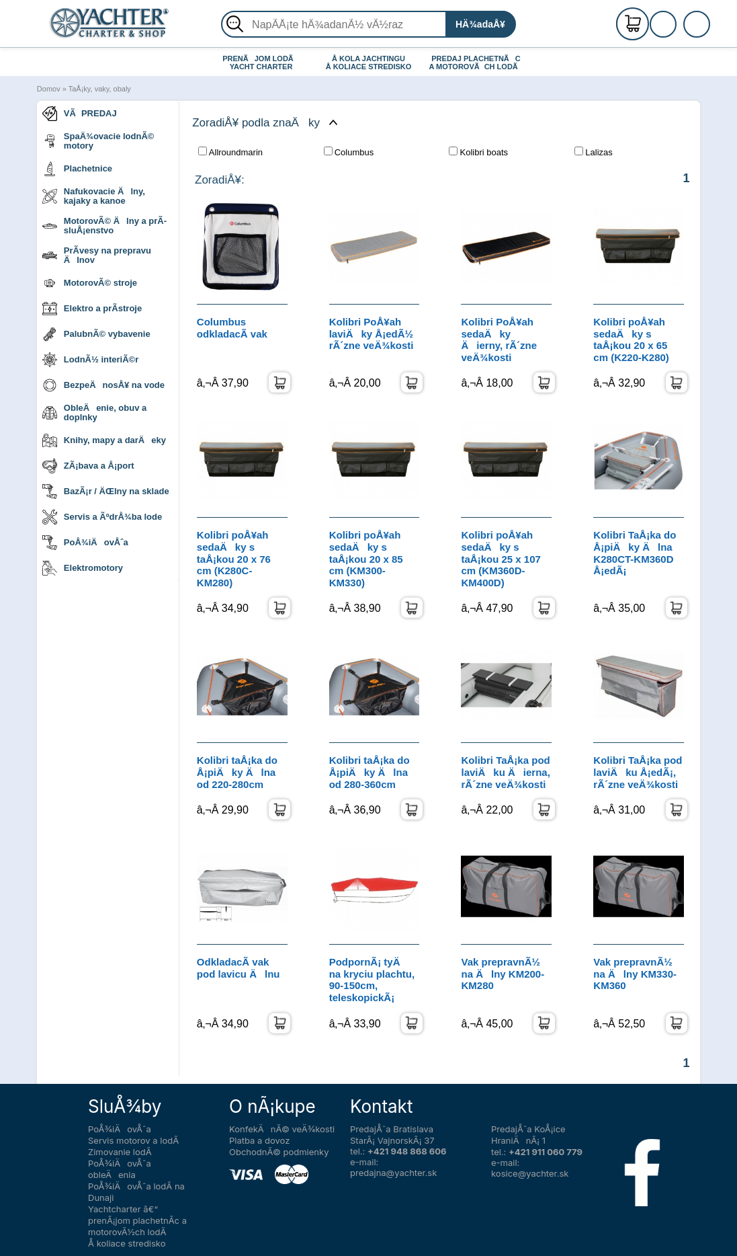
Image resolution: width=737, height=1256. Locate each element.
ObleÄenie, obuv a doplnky (94, 412)
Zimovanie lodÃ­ (120, 1151)
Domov (48, 89)
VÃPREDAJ (79, 113)
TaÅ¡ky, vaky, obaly (100, 89)
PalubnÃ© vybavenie (96, 334)
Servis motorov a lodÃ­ (133, 1140)
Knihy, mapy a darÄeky (104, 440)
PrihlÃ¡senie (679, 31)
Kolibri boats (478, 152)
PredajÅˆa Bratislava (391, 1129)
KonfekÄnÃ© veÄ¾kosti (282, 1129)
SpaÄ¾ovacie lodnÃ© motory (98, 141)
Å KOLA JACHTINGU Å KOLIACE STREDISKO (369, 62)
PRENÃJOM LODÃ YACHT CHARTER (261, 62)
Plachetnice (77, 168)
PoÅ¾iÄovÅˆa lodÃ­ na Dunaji (136, 1192)
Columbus (349, 152)
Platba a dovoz (259, 1140)
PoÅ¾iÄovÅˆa (85, 542)
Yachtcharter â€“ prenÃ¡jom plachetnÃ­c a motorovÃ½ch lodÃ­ (137, 1220)
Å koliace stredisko (127, 1243)
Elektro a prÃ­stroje (92, 308)
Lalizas (593, 152)
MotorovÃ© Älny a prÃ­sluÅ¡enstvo (104, 225)
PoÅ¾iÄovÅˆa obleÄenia (119, 1169)
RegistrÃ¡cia (679, 18)
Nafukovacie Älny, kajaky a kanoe (93, 196)
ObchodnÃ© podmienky (279, 1151)
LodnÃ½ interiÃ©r (90, 359)
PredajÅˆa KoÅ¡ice (528, 1129)
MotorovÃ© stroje (89, 283)
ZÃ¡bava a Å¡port (88, 466)
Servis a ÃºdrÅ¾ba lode (102, 517)
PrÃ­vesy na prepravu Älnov (96, 255)
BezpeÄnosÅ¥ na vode (103, 385)
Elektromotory (82, 568)
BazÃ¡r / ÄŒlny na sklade (105, 491)
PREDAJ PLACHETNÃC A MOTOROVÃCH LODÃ (476, 62)
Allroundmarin (230, 152)
